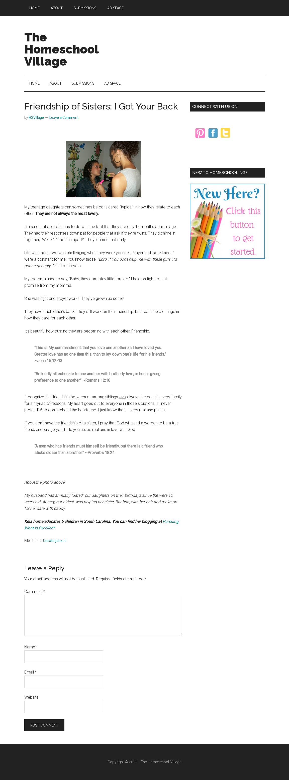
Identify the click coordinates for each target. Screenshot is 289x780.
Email (30, 672)
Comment (34, 591)
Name (31, 647)
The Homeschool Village (61, 49)
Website (31, 697)
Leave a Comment (63, 118)
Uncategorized (54, 541)
